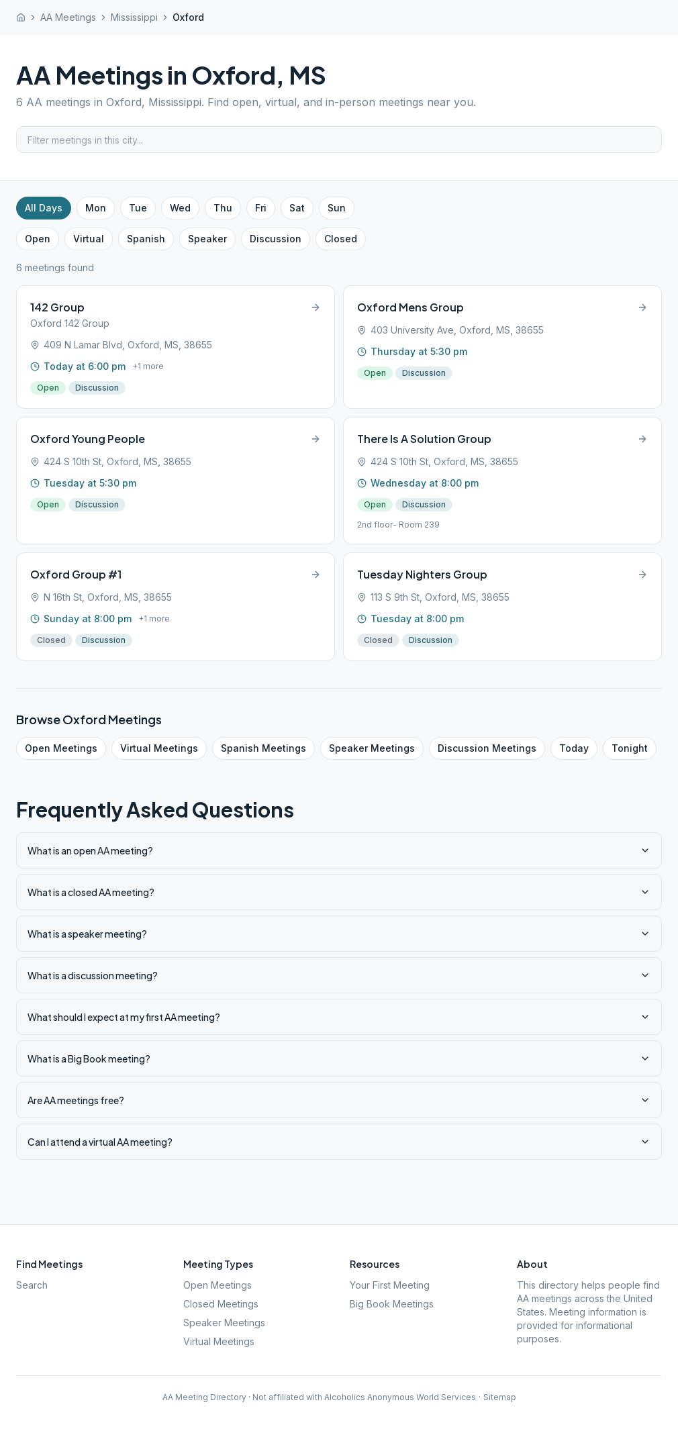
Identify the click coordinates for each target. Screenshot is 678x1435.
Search (32, 1285)
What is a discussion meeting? (339, 975)
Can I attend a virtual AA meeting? (339, 1142)
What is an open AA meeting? (339, 850)
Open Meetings (61, 748)
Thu (222, 207)
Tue (138, 207)
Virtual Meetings (159, 748)
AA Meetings (68, 17)
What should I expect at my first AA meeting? (339, 1017)
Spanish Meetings (263, 748)
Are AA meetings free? (339, 1100)
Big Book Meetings (392, 1303)
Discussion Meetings (487, 748)
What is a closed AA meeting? (339, 892)
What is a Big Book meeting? (339, 1058)
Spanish (146, 238)
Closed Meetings (220, 1303)
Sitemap (499, 1397)
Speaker (207, 238)
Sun (337, 207)
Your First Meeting (390, 1285)
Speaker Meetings (372, 748)
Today (574, 748)
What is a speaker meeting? (339, 934)
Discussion (275, 238)
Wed (180, 207)
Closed (340, 238)
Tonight (630, 748)
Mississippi (134, 17)
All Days (43, 207)
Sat (297, 207)
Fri (261, 207)
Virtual (88, 238)
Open (37, 238)
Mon (95, 207)
